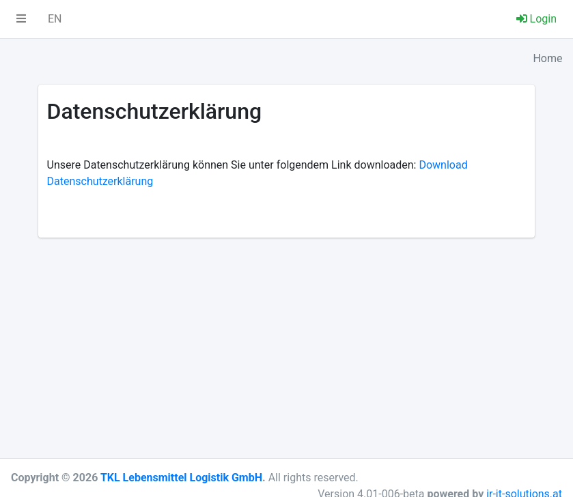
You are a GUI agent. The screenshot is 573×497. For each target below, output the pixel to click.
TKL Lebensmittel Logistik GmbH (181, 477)
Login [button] (536, 18)
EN (55, 18)
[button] (21, 19)
